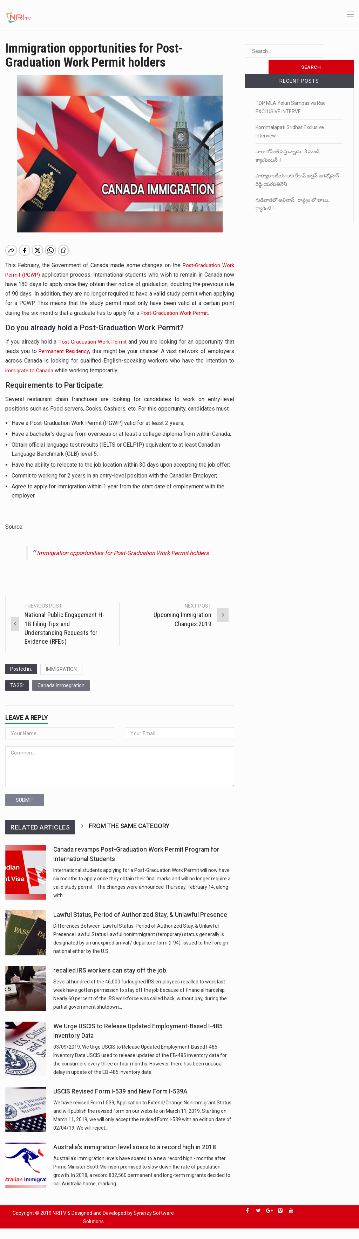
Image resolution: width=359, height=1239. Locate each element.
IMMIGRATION (61, 680)
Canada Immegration (61, 696)
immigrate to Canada (30, 370)
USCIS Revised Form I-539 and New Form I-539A (120, 1101)
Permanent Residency (65, 351)
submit (25, 810)
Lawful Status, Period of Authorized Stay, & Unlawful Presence (140, 925)
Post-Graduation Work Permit (176, 313)
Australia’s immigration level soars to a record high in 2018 (134, 1157)
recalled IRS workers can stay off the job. (110, 980)
